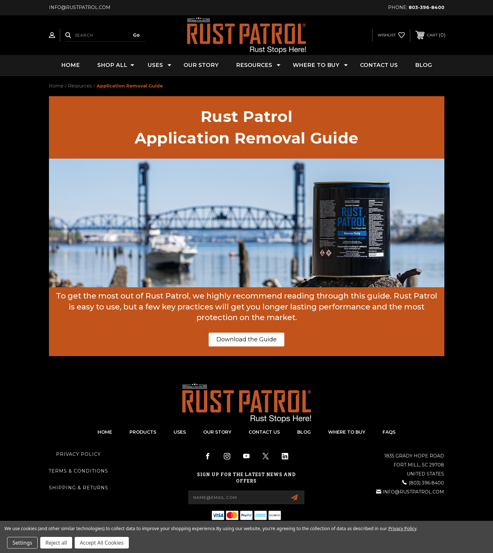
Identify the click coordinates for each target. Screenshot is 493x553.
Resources (258, 65)
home (105, 432)
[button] (246, 339)
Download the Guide (246, 339)
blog (304, 432)
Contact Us (379, 65)
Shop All (115, 65)
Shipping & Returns (78, 488)
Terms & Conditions (78, 471)
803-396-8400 (426, 7)
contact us (264, 432)
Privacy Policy (78, 454)
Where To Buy (346, 432)
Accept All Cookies (102, 542)
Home (70, 65)
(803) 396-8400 (426, 483)
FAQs (389, 432)
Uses (159, 65)
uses (180, 432)
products (142, 432)
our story (217, 432)
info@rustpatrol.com (413, 492)
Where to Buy (320, 65)
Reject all (56, 542)
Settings (22, 542)
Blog (423, 65)
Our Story (201, 65)
